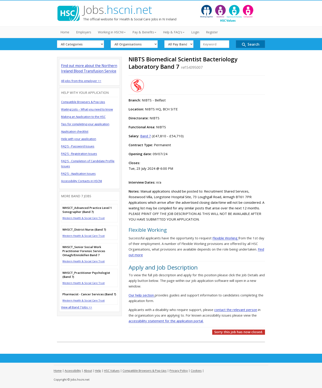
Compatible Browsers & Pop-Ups (83, 102)
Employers (83, 32)
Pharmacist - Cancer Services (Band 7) (89, 294)
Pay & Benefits (144, 32)
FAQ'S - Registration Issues (79, 154)
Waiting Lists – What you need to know (87, 109)
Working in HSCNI (112, 32)
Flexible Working (225, 238)
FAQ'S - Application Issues (78, 173)
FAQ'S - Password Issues (77, 146)
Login (195, 32)
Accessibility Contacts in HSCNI (81, 181)
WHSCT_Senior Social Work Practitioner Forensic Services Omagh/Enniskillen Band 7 (83, 251)
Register (212, 32)
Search (250, 44)
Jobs (117, 9)
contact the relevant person (235, 309)
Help (98, 371)
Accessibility (73, 371)
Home (64, 32)
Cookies (196, 371)
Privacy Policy (178, 371)
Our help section (142, 295)
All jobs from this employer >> (81, 81)
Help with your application (78, 139)
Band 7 (145, 136)
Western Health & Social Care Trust (83, 218)
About (88, 371)
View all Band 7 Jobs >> (76, 307)
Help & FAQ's (173, 32)
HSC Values (112, 371)
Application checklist (74, 131)
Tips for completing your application (85, 124)
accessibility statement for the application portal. (166, 321)
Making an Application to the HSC (83, 117)
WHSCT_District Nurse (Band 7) (84, 229)
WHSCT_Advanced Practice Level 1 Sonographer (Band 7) (87, 210)
